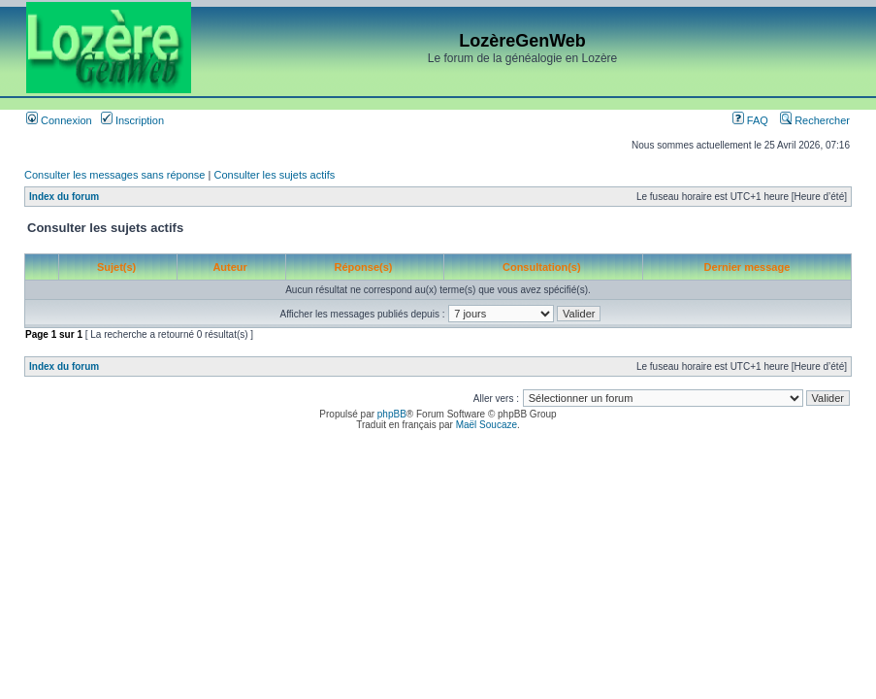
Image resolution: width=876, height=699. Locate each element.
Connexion (59, 120)
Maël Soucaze (486, 424)
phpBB (391, 414)
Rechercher (815, 120)
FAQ (750, 120)
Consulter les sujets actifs (274, 175)
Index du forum (64, 196)
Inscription (132, 120)
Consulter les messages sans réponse (114, 175)
